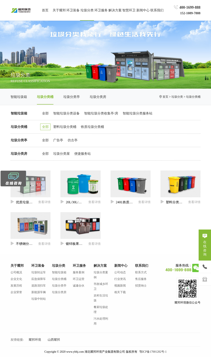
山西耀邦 (54, 339)
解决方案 (100, 265)
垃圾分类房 (98, 97)
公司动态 (120, 272)
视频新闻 (120, 285)
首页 (45, 10)
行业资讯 (120, 279)
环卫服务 (79, 265)
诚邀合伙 (78, 285)
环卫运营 (78, 279)
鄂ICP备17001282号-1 (152, 351)
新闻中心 (120, 265)
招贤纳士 (141, 285)
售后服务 (141, 279)
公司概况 (16, 272)
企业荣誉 (16, 292)
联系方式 (141, 272)
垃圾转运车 (38, 272)
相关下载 (120, 292)
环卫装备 (38, 265)
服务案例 (78, 272)
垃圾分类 (177, 96)
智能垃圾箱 (19, 97)
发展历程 (16, 285)
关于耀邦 (17, 265)
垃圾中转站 (38, 298)
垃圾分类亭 (71, 97)
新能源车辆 (38, 292)
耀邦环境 (35, 339)
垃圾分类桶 (45, 97)
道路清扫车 (38, 285)
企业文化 (16, 279)
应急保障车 (38, 279)
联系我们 (141, 265)
